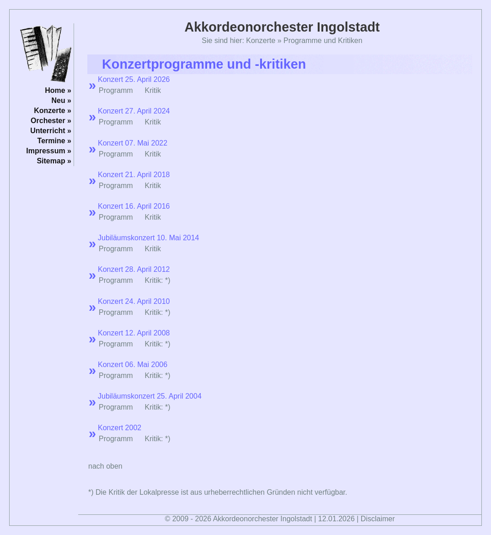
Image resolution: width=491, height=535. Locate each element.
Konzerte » (52, 110)
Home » (58, 90)
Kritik (152, 185)
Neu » (61, 100)
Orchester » (51, 120)
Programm (116, 90)
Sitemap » (54, 161)
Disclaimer (378, 519)
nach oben (105, 466)
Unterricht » (50, 131)
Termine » (54, 141)
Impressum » (48, 151)
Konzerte (260, 40)
